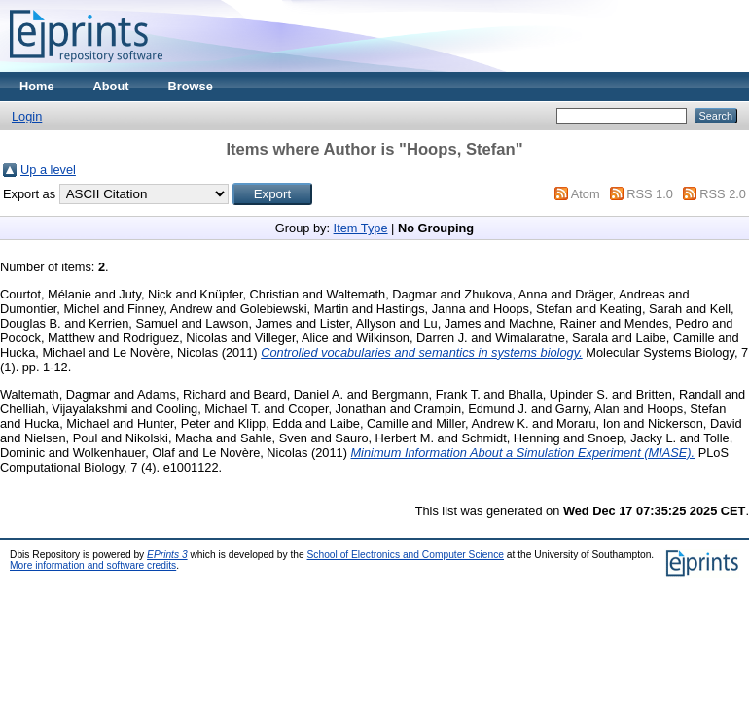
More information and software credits (93, 565)
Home (36, 86)
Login (27, 116)
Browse (190, 86)
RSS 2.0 (722, 194)
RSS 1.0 (649, 194)
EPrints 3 (167, 554)
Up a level (48, 169)
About (111, 86)
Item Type (361, 228)
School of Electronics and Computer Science (406, 554)
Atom (585, 194)
